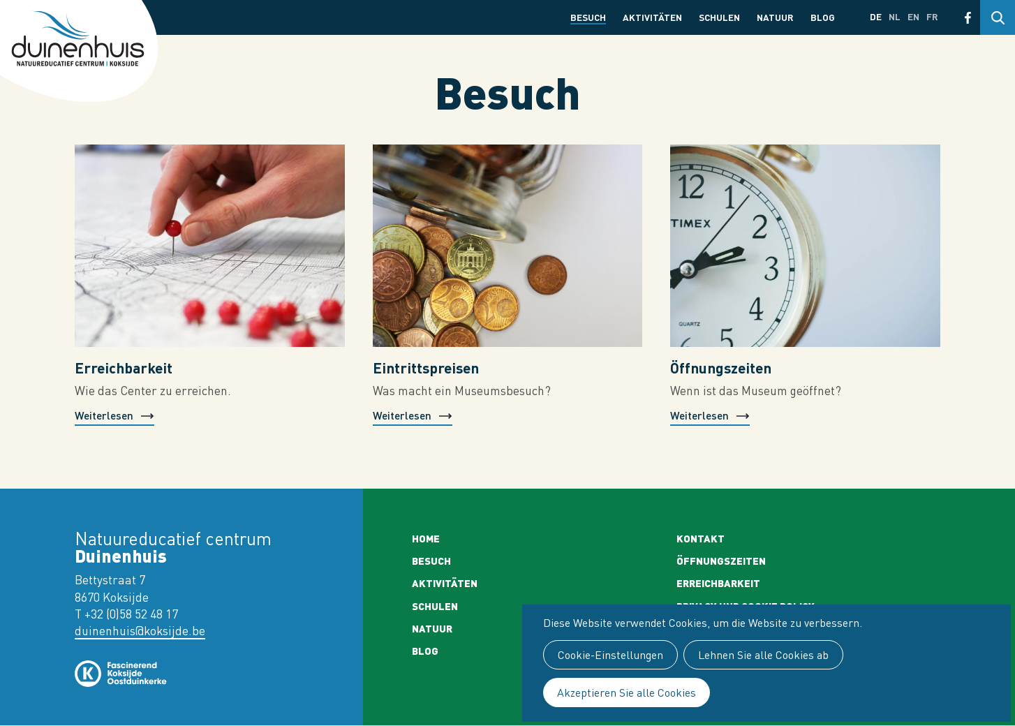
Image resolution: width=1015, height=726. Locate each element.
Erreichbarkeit (123, 367)
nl (895, 16)
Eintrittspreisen (426, 367)
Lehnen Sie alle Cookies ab (763, 655)
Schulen (719, 17)
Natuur (775, 17)
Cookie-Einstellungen (610, 655)
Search (997, 17)
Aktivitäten (652, 17)
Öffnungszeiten (720, 367)
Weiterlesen (104, 415)
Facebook (968, 17)
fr (932, 16)
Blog (822, 17)
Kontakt (700, 538)
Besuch (588, 17)
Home (426, 538)
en (913, 16)
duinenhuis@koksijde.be (140, 630)
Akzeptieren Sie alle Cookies (626, 692)
